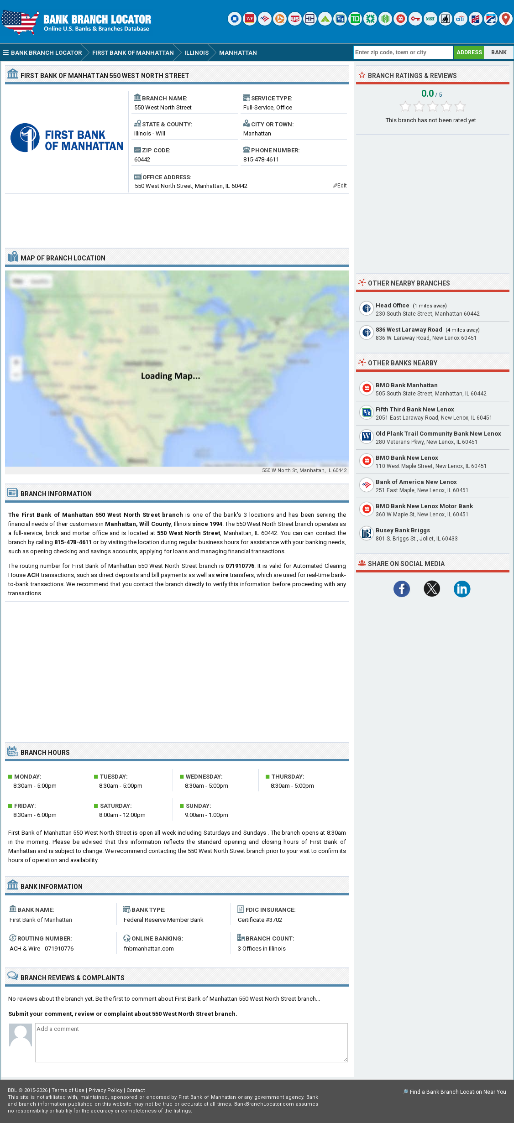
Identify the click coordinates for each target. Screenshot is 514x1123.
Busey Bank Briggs (403, 530)
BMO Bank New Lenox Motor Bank (424, 506)
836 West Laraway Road (409, 329)
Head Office (392, 305)
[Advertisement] (177, 217)
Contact (135, 1090)
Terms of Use (68, 1090)
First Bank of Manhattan (41, 919)
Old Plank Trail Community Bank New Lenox (438, 433)
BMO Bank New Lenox (407, 457)
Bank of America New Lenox (416, 481)
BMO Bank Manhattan (407, 385)
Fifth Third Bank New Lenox (415, 409)
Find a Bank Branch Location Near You (458, 1092)
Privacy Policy (105, 1090)
